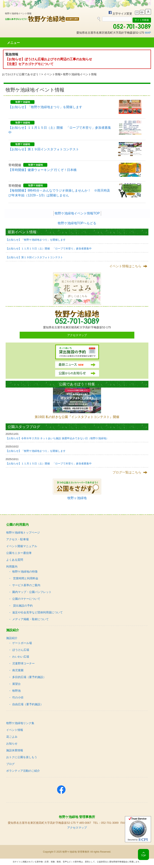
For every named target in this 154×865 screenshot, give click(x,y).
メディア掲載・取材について (30, 619)
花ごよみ (11, 736)
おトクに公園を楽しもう (21, 757)
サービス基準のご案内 (26, 585)
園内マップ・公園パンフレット (32, 592)
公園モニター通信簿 (18, 553)
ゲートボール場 (22, 643)
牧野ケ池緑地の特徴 (24, 571)
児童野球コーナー (23, 663)
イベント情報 (52, 74)
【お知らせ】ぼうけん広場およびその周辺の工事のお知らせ (48, 59)
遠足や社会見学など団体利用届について (37, 612)
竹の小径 (17, 697)
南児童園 (17, 670)
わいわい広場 (20, 656)
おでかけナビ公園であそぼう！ (21, 74)
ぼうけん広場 (20, 649)
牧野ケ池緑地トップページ (23, 532)
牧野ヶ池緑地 (77, 498)
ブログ (10, 764)
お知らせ (11, 743)
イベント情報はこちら (125, 266)
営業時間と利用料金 (25, 578)
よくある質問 (14, 559)
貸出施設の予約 (22, 605)
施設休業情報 (14, 750)
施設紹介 (11, 638)
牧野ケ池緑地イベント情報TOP (77, 213)
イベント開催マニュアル (21, 546)
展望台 (16, 683)
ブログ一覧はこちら (126, 472)
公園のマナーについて (26, 598)
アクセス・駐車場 (17, 539)
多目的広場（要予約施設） (29, 677)
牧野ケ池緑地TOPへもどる (77, 223)
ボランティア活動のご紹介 (23, 770)
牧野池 (16, 690)
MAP (148, 32)
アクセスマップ (77, 335)
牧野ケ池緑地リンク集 (20, 723)
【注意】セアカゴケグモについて (29, 64)
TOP (143, 855)
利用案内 (11, 566)
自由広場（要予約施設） (27, 704)
